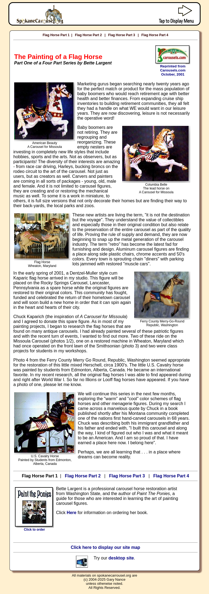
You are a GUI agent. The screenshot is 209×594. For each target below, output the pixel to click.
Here (71, 512)
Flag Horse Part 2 (88, 35)
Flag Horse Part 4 (155, 35)
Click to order (34, 528)
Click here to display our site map (105, 547)
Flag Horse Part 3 (121, 35)
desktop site (121, 558)
